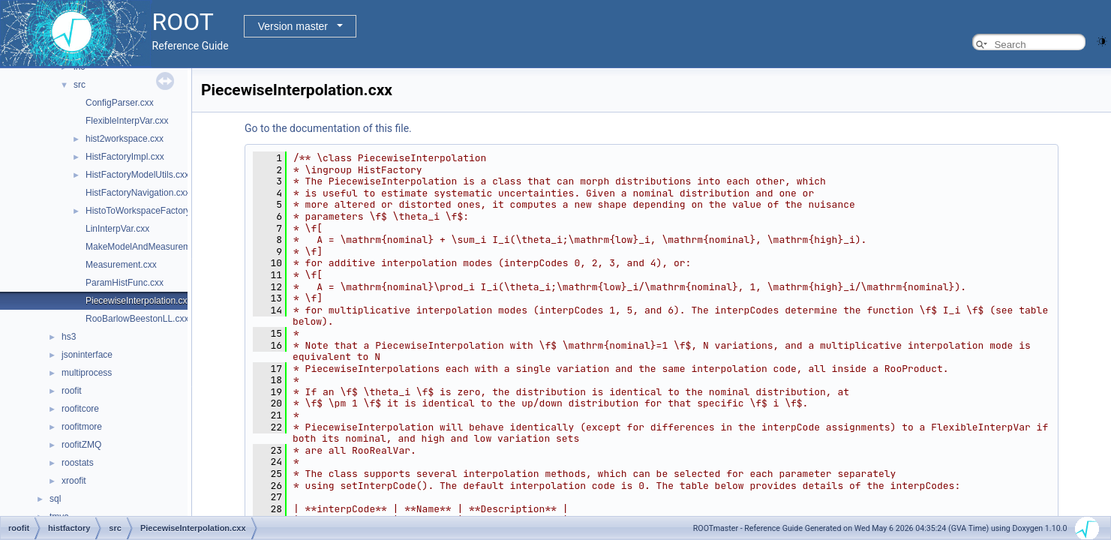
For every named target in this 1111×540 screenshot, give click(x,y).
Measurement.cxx (121, 265)
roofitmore (82, 427)
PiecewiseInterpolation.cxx (138, 301)
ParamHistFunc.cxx (125, 283)
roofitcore (80, 409)
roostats (78, 463)
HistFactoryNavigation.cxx (138, 193)
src (80, 85)
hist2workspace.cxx (125, 139)
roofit (72, 391)
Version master (293, 26)
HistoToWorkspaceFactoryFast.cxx (155, 211)
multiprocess (87, 373)
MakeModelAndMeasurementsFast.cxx (163, 247)
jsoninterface (87, 355)
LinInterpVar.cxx (117, 229)
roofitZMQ (81, 445)
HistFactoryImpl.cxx (125, 157)
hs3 (69, 337)
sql (55, 499)
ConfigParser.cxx (120, 103)
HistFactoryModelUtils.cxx (137, 175)
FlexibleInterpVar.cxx (127, 121)
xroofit (74, 481)
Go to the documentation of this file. (328, 128)
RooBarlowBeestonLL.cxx (137, 319)
